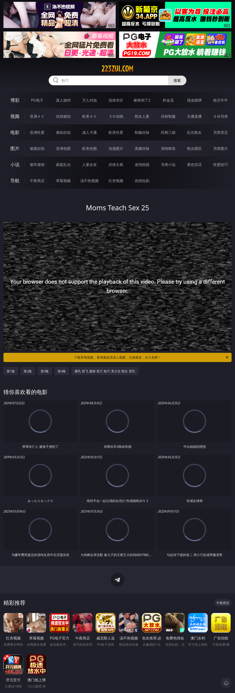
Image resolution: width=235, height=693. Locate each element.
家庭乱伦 (63, 164)
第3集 (45, 371)
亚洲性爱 (37, 132)
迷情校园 (142, 164)
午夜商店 (37, 180)
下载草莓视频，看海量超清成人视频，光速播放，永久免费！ (151, 357)
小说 (15, 164)
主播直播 (194, 116)
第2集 (28, 371)
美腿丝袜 (142, 148)
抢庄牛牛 (220, 100)
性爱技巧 (220, 164)
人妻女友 (89, 164)
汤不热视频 (89, 180)
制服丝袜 (142, 132)
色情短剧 (142, 180)
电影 (15, 132)
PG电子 (37, 100)
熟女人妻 (142, 116)
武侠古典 (116, 164)
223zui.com (117, 68)
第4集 (62, 371)
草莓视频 (63, 180)
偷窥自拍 (37, 148)
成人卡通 (89, 132)
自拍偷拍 (63, 116)
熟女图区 (194, 148)
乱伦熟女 (194, 132)
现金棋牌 (194, 100)
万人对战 (89, 100)
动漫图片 (116, 148)
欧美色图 (89, 148)
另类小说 (168, 164)
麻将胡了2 (142, 100)
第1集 (11, 371)
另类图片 (220, 148)
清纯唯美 (168, 148)
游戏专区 (116, 100)
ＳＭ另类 (220, 116)
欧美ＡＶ (89, 116)
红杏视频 (116, 180)
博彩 (15, 100)
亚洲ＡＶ (37, 116)
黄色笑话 (194, 164)
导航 (15, 180)
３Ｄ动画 (116, 116)
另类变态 (220, 132)
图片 (15, 148)
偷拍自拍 (63, 132)
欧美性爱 (116, 132)
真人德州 (63, 100)
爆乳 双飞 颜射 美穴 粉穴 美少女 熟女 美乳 (105, 371)
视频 (15, 116)
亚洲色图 (63, 148)
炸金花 (168, 100)
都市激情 (37, 164)
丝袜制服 (168, 116)
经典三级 (168, 132)
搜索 (177, 80)
